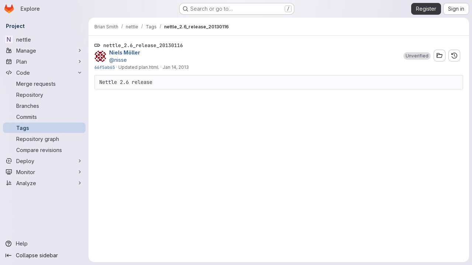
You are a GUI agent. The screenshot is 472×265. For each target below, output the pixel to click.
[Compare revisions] (44, 150)
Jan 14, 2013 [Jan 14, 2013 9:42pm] (176, 67)
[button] (417, 56)
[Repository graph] (44, 139)
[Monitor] (44, 172)
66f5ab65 (104, 67)
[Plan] (44, 61)
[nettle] (44, 39)
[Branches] (44, 105)
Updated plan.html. (138, 67)
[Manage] (44, 50)
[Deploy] (44, 161)
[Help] (44, 244)
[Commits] (44, 117)
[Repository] (44, 94)
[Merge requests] (44, 83)
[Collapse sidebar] (44, 255)
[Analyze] (44, 183)
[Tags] (44, 128)
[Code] (44, 72)
